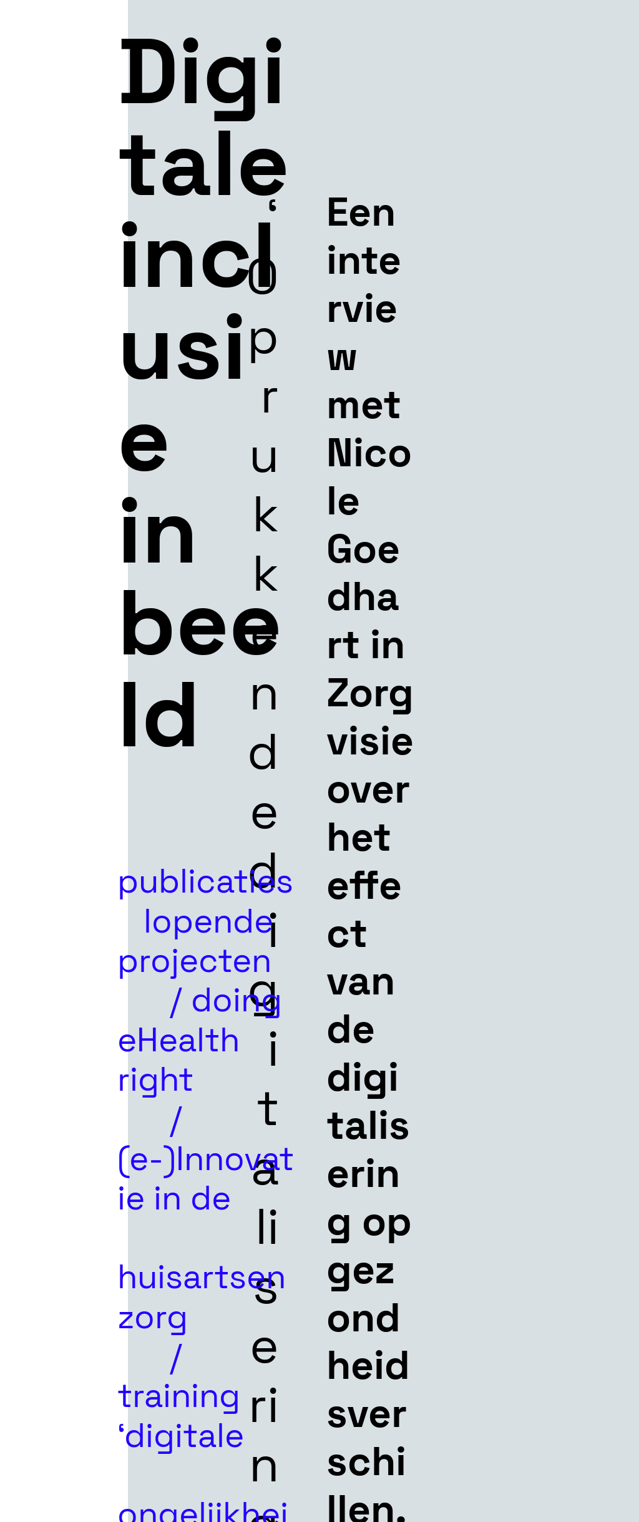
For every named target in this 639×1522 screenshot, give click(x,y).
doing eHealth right (199, 1039)
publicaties (205, 861)
